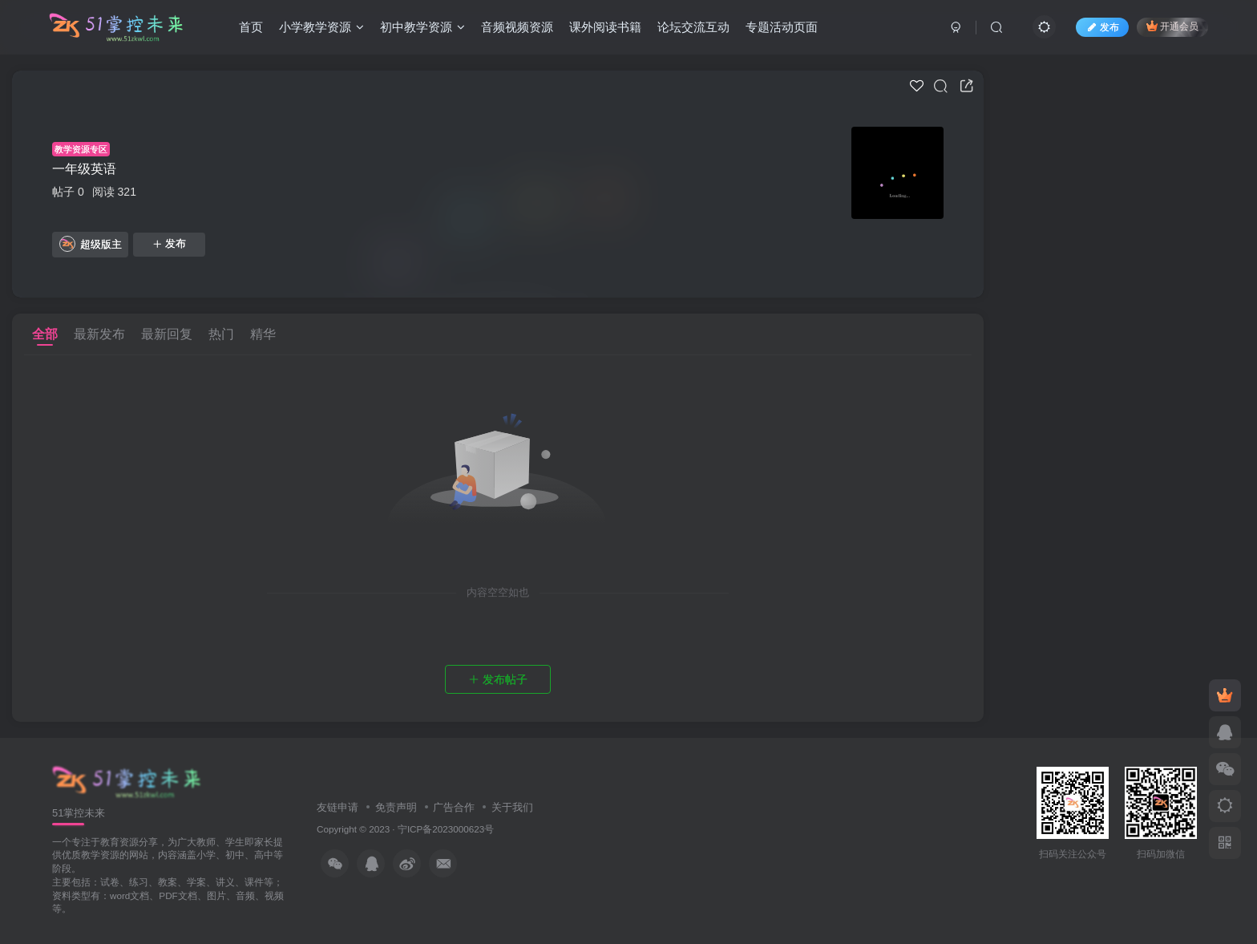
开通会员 (1172, 26)
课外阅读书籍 (605, 27)
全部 (45, 334)
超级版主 (90, 244)
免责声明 (396, 807)
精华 (263, 334)
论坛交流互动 (693, 27)
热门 (221, 334)
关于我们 (512, 807)
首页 (251, 27)
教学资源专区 (81, 149)
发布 (169, 243)
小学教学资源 (321, 27)
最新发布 (99, 334)
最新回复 (166, 334)
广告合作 (454, 807)
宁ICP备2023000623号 (446, 829)
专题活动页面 (782, 27)
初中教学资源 (422, 27)
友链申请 (337, 807)
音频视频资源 (517, 27)
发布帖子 (497, 679)
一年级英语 (84, 169)
